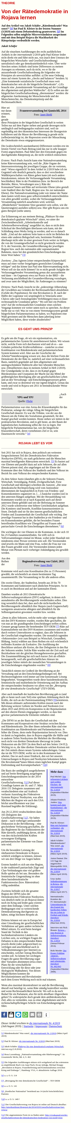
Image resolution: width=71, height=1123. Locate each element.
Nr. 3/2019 (57, 830)
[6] (62, 526)
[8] (49, 665)
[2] (58, 31)
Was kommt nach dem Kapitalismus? (58, 805)
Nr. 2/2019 (57, 848)
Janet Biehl (46, 114)
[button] (4, 1015)
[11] (26, 782)
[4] (28, 433)
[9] (55, 700)
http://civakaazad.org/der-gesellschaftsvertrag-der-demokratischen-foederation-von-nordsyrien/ (34, 1116)
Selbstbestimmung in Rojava (58, 882)
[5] (52, 461)
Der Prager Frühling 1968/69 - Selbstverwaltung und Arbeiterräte (58, 955)
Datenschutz (55, 1026)
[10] (45, 765)
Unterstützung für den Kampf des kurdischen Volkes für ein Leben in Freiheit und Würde (59, 909)
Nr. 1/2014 (55, 939)
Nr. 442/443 (55, 965)
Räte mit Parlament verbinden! (59, 826)
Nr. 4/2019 (44, 1023)
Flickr (29, 401)
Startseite (29, 1026)
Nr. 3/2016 (55, 918)
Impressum (41, 1026)
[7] (57, 626)
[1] (11, 28)
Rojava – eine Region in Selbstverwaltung (58, 933)
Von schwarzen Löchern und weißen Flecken (59, 780)
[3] (23, 255)
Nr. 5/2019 (56, 787)
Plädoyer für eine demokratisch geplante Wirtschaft (40, 1046)
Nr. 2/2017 (56, 886)
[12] (26, 817)
